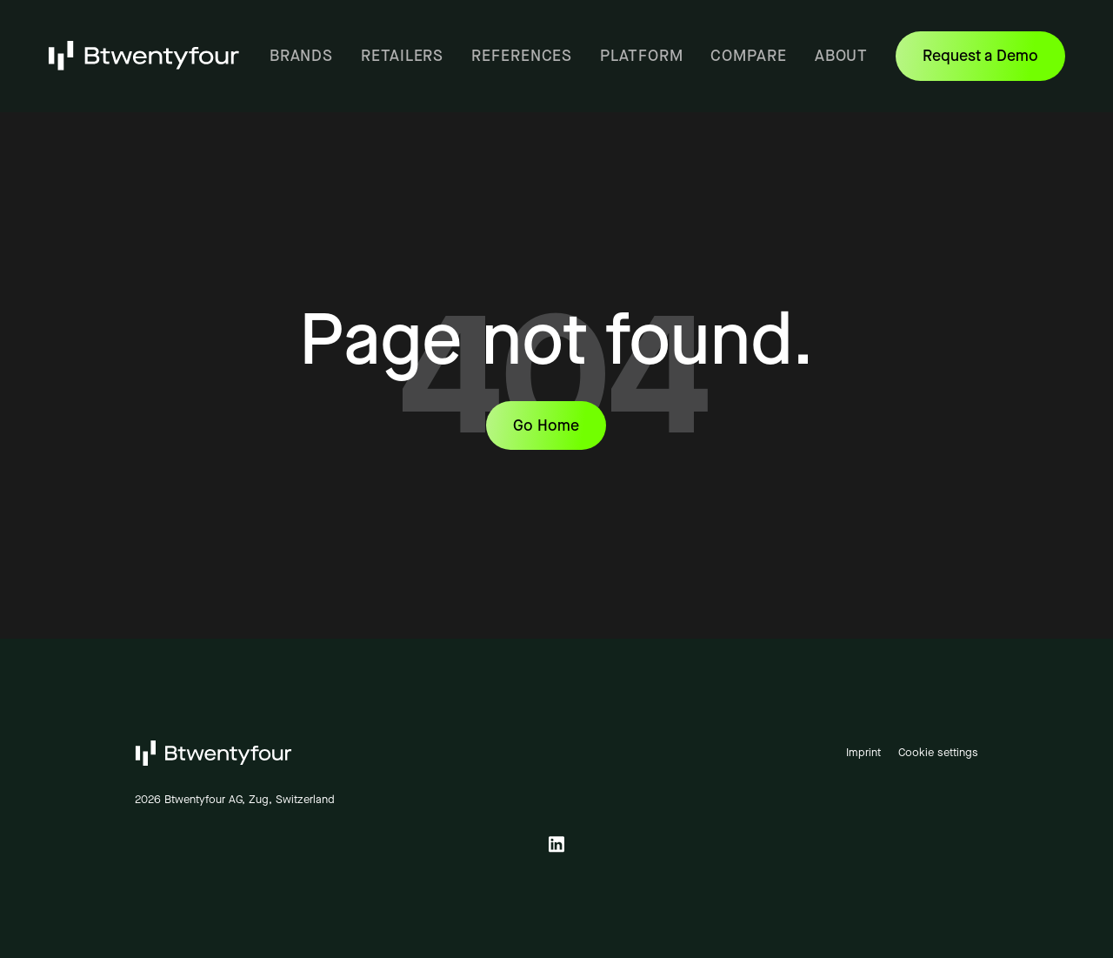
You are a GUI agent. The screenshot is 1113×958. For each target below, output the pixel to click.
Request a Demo (994, 62)
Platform (641, 55)
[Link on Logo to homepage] (145, 54)
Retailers (402, 55)
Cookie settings (938, 752)
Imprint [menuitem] (863, 752)
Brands (301, 55)
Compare (748, 55)
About (842, 55)
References (521, 55)
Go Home (546, 425)
